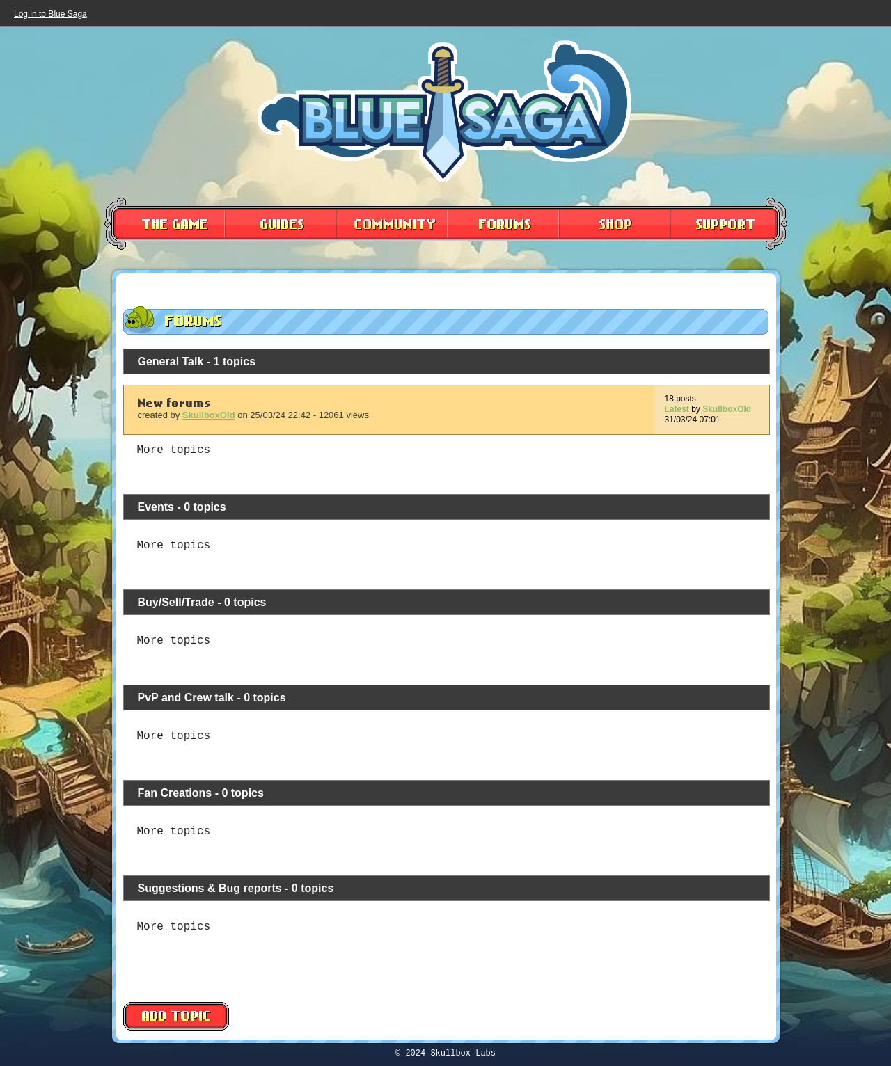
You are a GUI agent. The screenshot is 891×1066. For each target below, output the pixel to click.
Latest (677, 409)
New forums (174, 404)
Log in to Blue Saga (50, 14)
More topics (174, 450)
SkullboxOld (208, 415)
